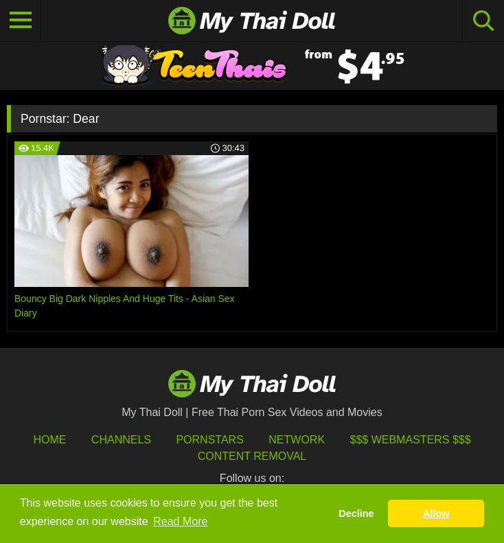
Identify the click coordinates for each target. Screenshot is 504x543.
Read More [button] (180, 521)
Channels (121, 440)
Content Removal (252, 456)
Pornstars (209, 440)
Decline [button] (356, 513)
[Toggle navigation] (20, 20)
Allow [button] (436, 513)
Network (296, 440)
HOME (49, 440)
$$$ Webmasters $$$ (410, 440)
